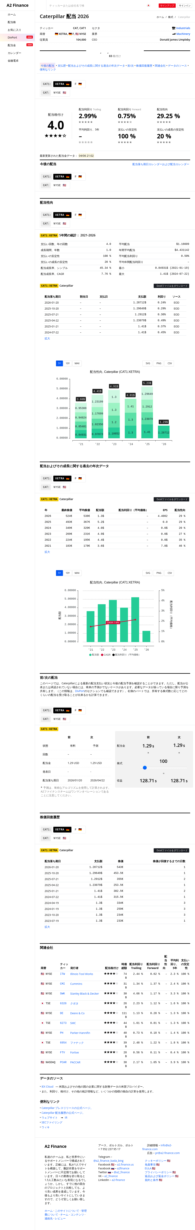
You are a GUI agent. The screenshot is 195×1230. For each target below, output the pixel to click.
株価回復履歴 (144, 65)
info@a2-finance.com (157, 1147)
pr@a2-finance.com (167, 1153)
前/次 (130, 65)
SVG (147, 363)
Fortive (74, 1052)
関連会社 (160, 65)
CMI (62, 983)
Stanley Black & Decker (84, 993)
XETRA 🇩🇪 (62, 84)
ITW (62, 974)
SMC (73, 1023)
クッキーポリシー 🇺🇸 (157, 1160)
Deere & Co (77, 1013)
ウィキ (46, 1127)
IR (67, 1117)
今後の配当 (47, 65)
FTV (62, 1052)
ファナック (77, 1042)
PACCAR (75, 1062)
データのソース (177, 65)
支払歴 (62, 65)
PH (61, 1032)
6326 (63, 1003)
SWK (62, 993)
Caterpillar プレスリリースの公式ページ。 (68, 1108)
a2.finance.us (125, 1164)
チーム (64, 1214)
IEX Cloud (48, 1086)
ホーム (160, 17)
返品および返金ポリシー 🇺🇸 (162, 1176)
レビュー (60, 1218)
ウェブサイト (50, 1117)
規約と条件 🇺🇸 (153, 1180)
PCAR (63, 1062)
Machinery (183, 34)
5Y (59, 363)
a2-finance (118, 1180)
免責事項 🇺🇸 (152, 1164)
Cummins (76, 984)
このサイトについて (67, 1210)
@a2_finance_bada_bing (108, 1160)
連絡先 (49, 1218)
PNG (158, 363)
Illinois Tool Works (81, 974)
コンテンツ (77, 1214)
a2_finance (111, 1176)
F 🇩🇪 (78, 84)
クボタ (74, 1003)
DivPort (79, 691)
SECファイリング (53, 1122)
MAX (77, 363)
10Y (68, 363)
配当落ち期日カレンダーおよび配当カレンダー (160, 164)
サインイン (185, 5)
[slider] (145, 768)
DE (61, 1013)
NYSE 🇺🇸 (60, 92)
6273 (63, 1023)
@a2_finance (122, 1172)
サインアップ (167, 5)
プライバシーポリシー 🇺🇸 (160, 1172)
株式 (170, 17)
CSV (169, 363)
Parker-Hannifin (80, 1033)
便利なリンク (48, 69)
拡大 (47, 338)
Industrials (183, 28)
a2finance (123, 1168)
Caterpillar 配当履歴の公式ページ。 (64, 1113)
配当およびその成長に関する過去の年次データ (96, 65)
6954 (63, 1042)
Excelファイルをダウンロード (171, 285)
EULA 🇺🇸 (150, 1168)
